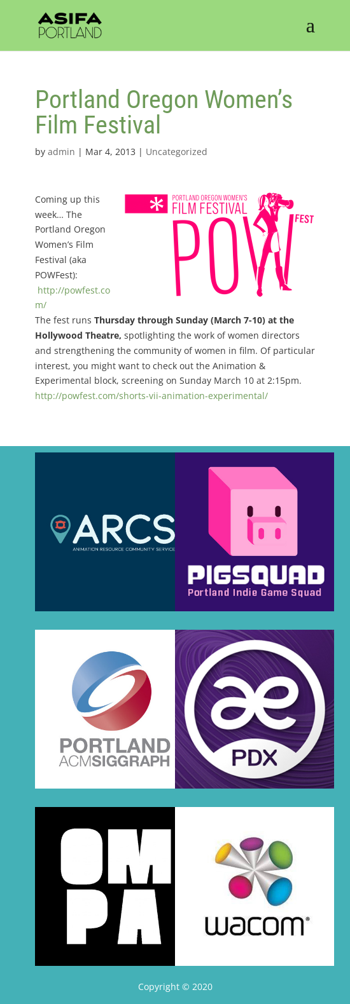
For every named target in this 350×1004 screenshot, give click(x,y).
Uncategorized (176, 152)
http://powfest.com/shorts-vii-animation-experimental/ (151, 396)
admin (61, 152)
